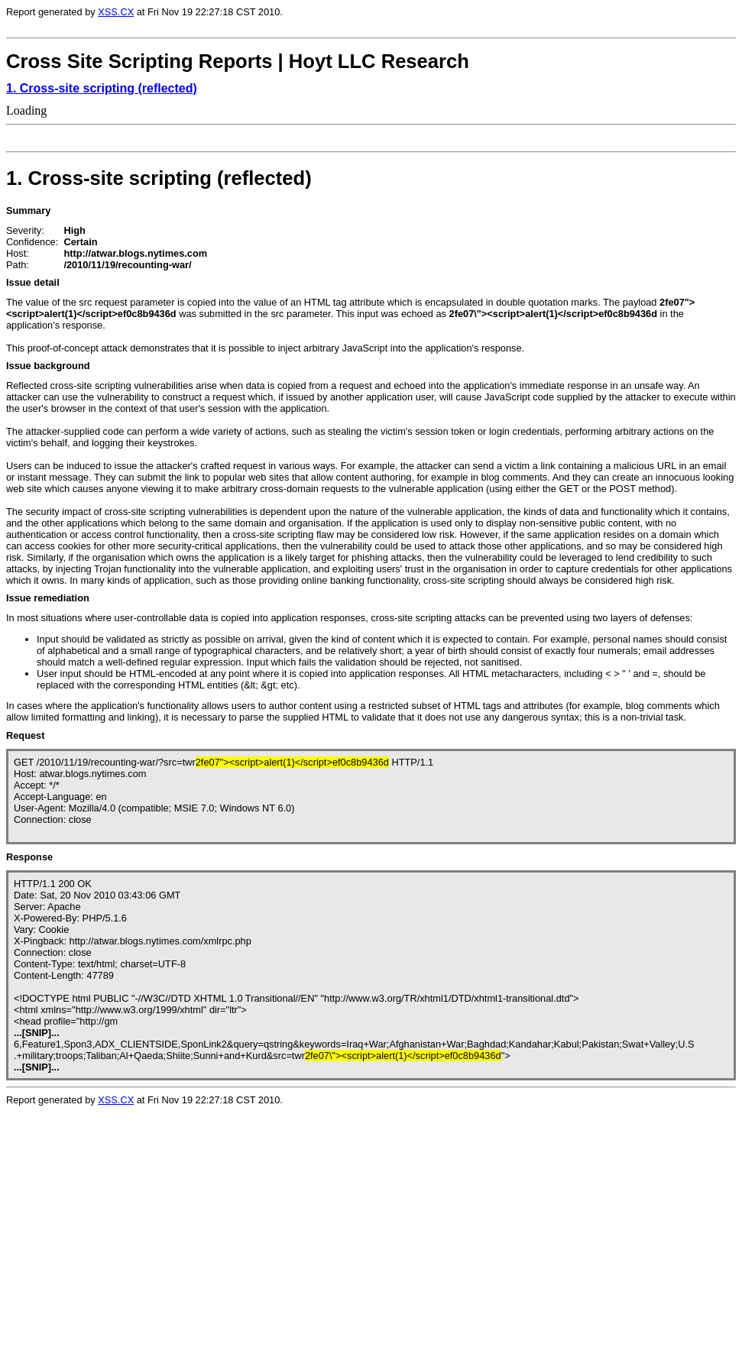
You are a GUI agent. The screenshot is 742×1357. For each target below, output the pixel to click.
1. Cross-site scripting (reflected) (101, 88)
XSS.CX (116, 12)
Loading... (105, 1242)
